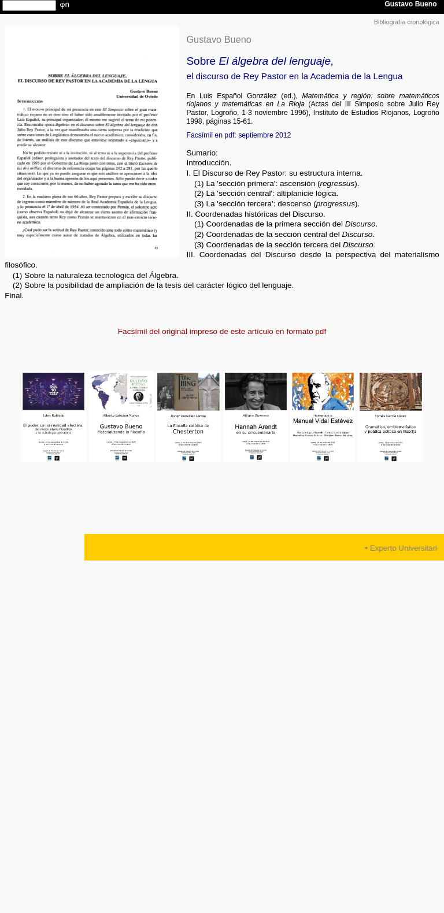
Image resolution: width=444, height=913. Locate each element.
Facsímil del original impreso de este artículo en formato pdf (222, 331)
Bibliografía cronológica (406, 21)
